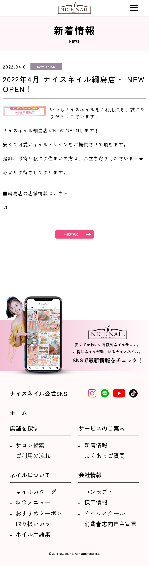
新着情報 (95, 445)
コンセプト (98, 491)
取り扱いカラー (36, 523)
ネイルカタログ (36, 491)
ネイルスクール (104, 513)
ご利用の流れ (33, 455)
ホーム (18, 412)
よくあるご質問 (104, 455)
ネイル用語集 (33, 534)
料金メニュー (33, 502)
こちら (60, 193)
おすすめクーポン (39, 513)
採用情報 (95, 502)
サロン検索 (30, 445)
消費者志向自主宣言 (110, 523)
